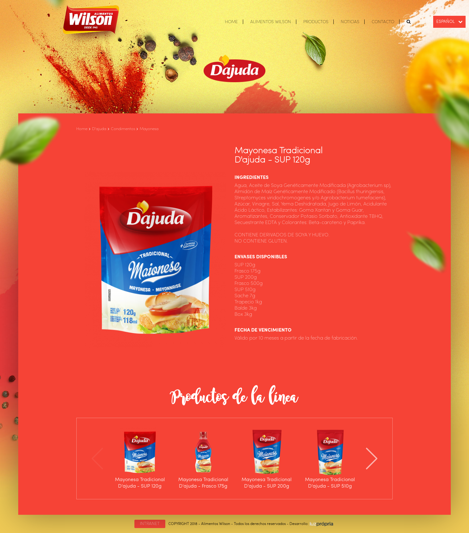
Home (81, 129)
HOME (231, 22)
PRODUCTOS (315, 22)
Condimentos (123, 129)
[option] (139, 458)
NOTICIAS (350, 22)
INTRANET (150, 524)
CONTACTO (383, 22)
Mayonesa (149, 129)
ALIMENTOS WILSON (270, 22)
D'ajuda (99, 129)
